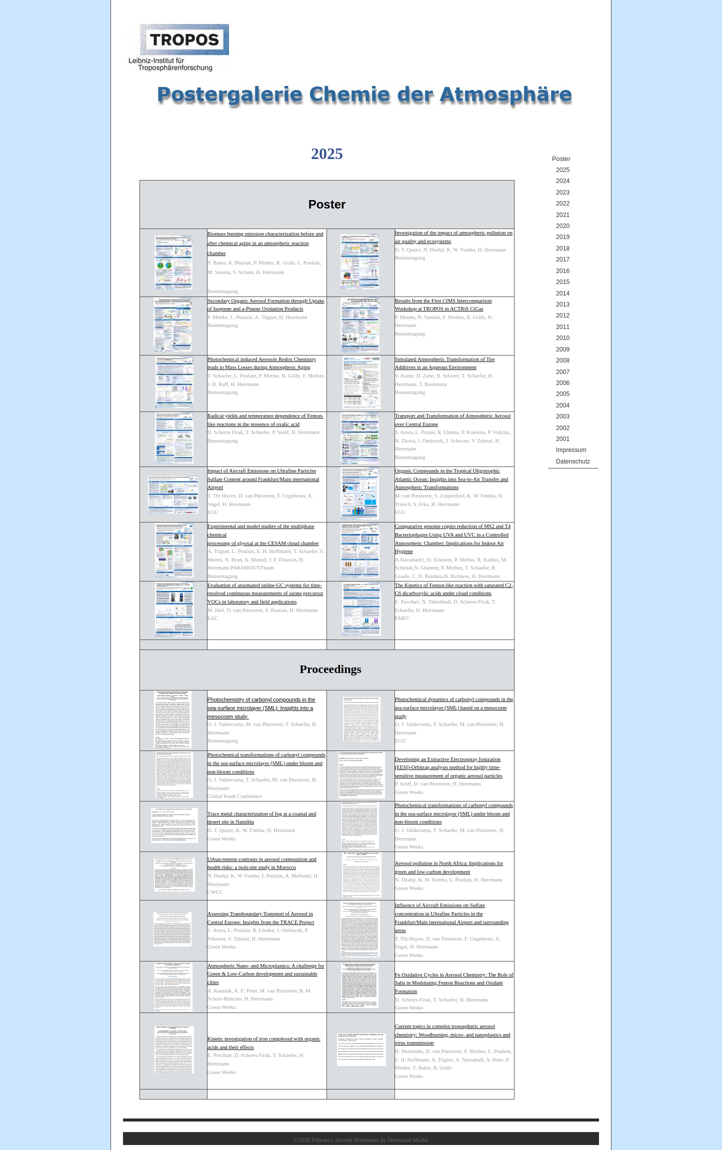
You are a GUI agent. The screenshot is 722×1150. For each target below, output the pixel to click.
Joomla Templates (356, 1140)
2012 (563, 315)
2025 (563, 170)
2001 (563, 439)
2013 (563, 304)
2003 (563, 416)
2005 (563, 394)
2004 (563, 405)
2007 (563, 372)
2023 (563, 192)
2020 (563, 226)
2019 (563, 237)
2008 (563, 360)
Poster (561, 158)
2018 (563, 248)
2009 (563, 349)
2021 (563, 215)
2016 (563, 271)
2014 (563, 293)
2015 (563, 282)
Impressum (571, 450)
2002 (563, 428)
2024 (563, 181)
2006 (563, 383)
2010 (563, 338)
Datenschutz (573, 461)
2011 (563, 327)
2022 (563, 203)
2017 (563, 259)
